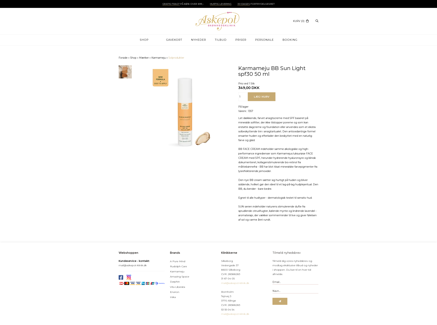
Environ (174, 292)
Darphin (175, 281)
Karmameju (177, 271)
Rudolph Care (178, 266)
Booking (289, 39)
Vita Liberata (177, 286)
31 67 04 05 (228, 278)
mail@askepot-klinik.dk (133, 265)
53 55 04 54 (227, 309)
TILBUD (221, 39)
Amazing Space (179, 276)
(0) (298, 21)
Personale (264, 39)
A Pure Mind (177, 261)
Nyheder (198, 39)
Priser (240, 39)
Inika (173, 297)
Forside (123, 57)
